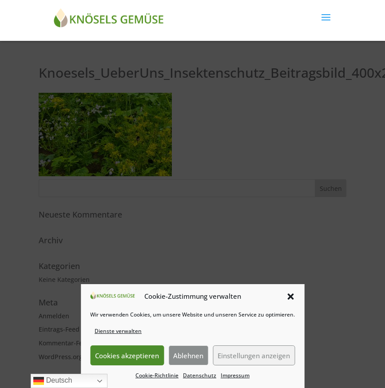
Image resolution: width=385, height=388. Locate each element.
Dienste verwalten (118, 331)
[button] (290, 296)
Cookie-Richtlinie (157, 375)
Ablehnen (188, 355)
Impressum (235, 375)
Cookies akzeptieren (127, 355)
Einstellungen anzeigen (254, 355)
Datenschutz (199, 375)
